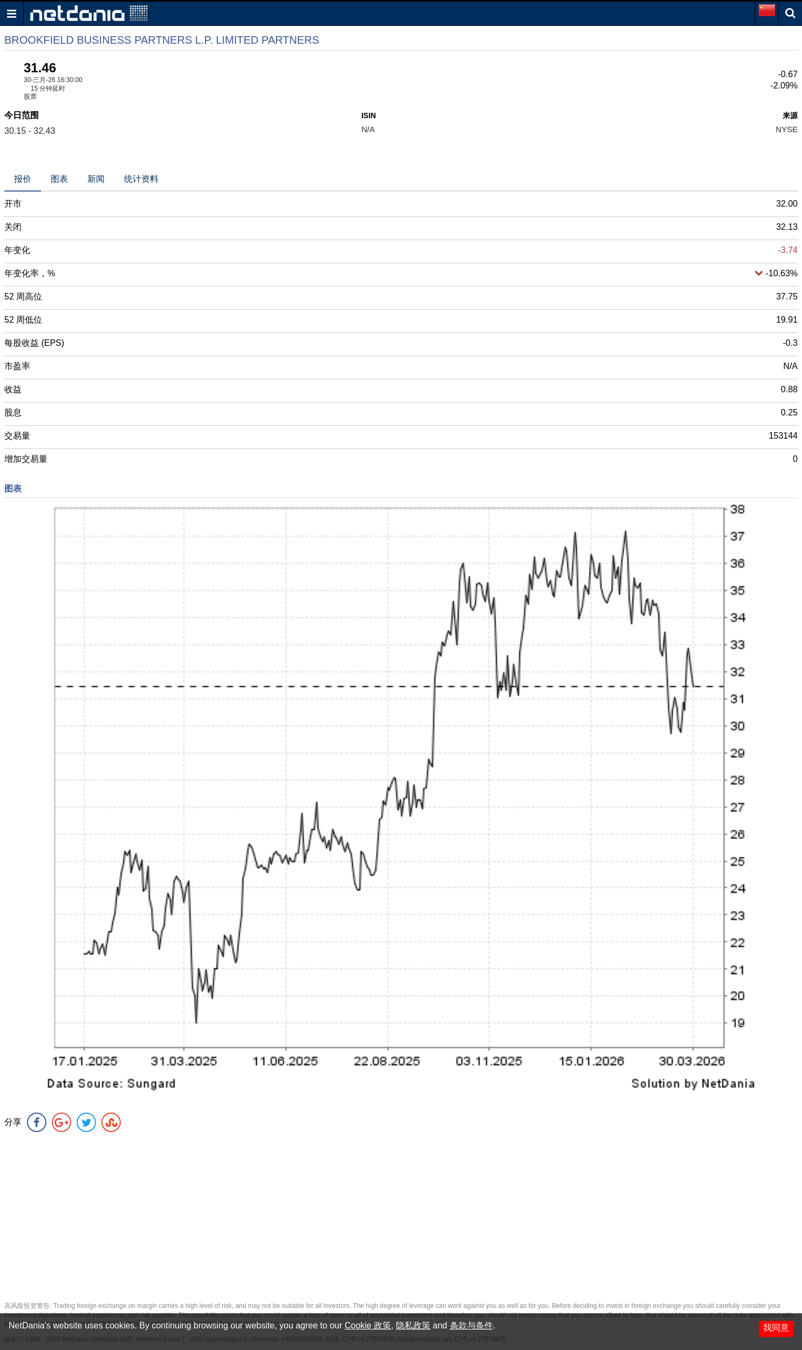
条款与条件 (471, 1325)
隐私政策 (413, 1325)
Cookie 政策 (368, 1325)
